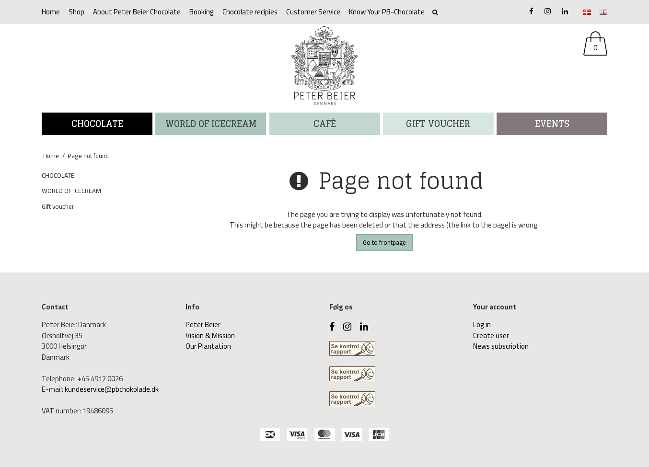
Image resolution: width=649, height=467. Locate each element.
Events (552, 123)
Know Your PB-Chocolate (387, 12)
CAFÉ (324, 123)
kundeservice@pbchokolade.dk (112, 389)
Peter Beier (202, 324)
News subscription (501, 346)
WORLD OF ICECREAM (210, 123)
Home (51, 12)
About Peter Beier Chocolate (137, 12)
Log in (482, 324)
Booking (201, 12)
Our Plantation (208, 346)
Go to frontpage (384, 242)
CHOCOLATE (97, 123)
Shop (76, 12)
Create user (491, 335)
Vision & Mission (210, 335)
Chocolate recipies (250, 12)
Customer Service (313, 12)
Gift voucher (438, 123)
